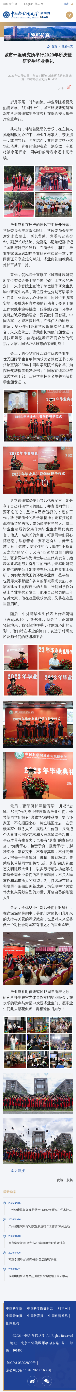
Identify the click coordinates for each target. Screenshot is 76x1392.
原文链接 (17, 1171)
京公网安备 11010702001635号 (29, 1370)
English (28, 4)
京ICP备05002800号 (21, 1363)
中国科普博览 (58, 1316)
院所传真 (40, 35)
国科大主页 (10, 4)
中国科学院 (14, 1308)
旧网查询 (12, 1323)
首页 (54, 46)
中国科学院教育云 (40, 1308)
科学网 (63, 1308)
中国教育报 (35, 1316)
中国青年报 (14, 1316)
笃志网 (39, 4)
